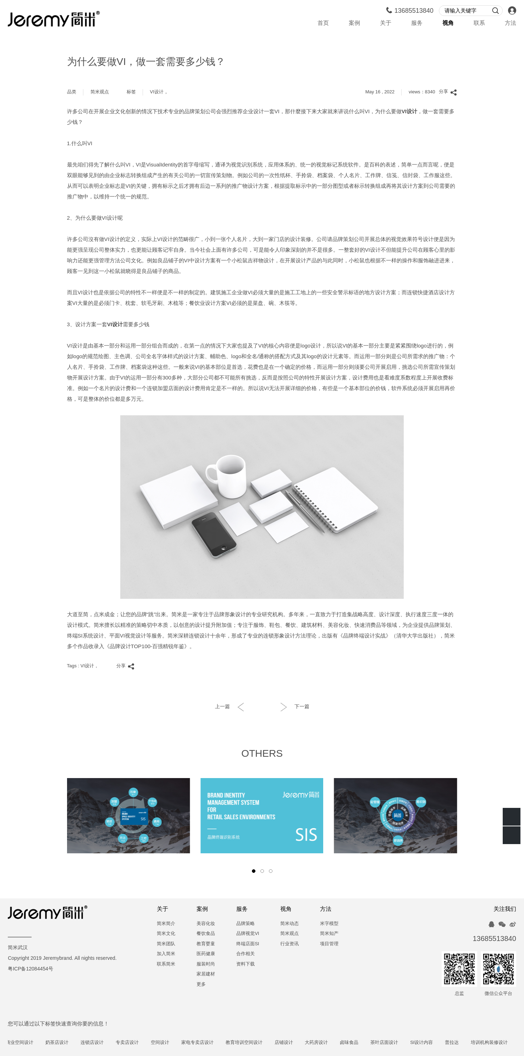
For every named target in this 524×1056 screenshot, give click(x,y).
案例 (354, 23)
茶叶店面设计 (397, 1042)
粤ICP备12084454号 (30, 969)
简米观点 (99, 92)
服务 (417, 23)
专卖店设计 (139, 1042)
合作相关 (245, 954)
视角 (448, 23)
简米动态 (289, 923)
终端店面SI (247, 944)
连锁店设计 (104, 1042)
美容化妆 (206, 923)
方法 (510, 23)
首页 (323, 23)
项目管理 (329, 944)
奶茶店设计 (69, 1042)
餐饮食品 (206, 933)
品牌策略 (245, 923)
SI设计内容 (434, 1042)
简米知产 (329, 933)
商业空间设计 (32, 1042)
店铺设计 (296, 1042)
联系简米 (166, 964)
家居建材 (206, 974)
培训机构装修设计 (502, 1042)
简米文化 (166, 933)
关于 (385, 23)
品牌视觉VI (247, 933)
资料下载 (245, 964)
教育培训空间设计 (256, 1042)
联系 (479, 23)
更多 (201, 984)
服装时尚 (206, 964)
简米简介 (166, 923)
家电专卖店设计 (210, 1042)
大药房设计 (329, 1042)
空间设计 (173, 1042)
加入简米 (166, 954)
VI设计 (157, 92)
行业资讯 (289, 944)
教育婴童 (206, 944)
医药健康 (206, 954)
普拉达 (464, 1042)
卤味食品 (362, 1042)
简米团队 (166, 944)
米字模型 (329, 923)
